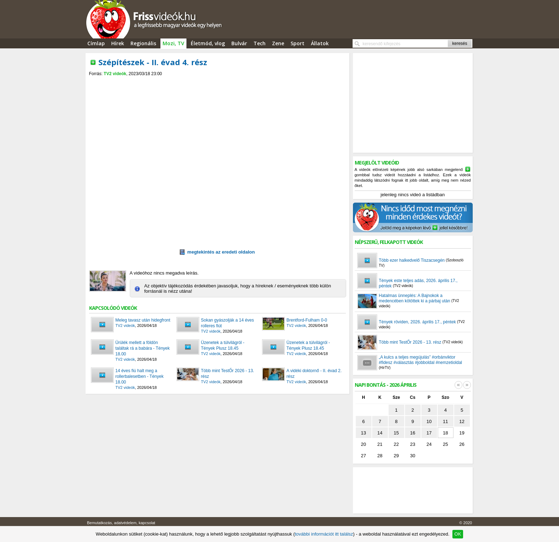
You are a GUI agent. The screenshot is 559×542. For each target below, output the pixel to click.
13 (363, 433)
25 (445, 444)
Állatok (320, 43)
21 (379, 444)
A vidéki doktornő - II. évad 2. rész (314, 373)
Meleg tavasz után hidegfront (143, 320)
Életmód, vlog (208, 43)
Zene (278, 43)
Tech (259, 43)
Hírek (117, 43)
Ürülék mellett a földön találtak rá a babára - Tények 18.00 (143, 348)
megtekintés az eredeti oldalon (217, 252)
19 (461, 433)
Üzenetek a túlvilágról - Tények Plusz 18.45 (223, 345)
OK (458, 534)
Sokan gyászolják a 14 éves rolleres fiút (227, 323)
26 (461, 444)
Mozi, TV (173, 43)
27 (363, 455)
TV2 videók (115, 73)
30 (412, 455)
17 (428, 433)
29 (396, 455)
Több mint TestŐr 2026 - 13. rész (227, 373)
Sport (297, 43)
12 (461, 421)
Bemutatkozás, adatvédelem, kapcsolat (121, 523)
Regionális (143, 43)
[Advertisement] (217, 82)
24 (428, 444)
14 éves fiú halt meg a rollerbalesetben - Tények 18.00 (140, 376)
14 (379, 433)
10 (428, 421)
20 (363, 444)
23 (412, 444)
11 (445, 421)
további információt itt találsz (324, 534)
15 (396, 433)
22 (396, 444)
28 (379, 455)
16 (412, 433)
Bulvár (239, 43)
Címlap (96, 43)
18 (445, 433)
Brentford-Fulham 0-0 (307, 320)
